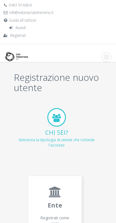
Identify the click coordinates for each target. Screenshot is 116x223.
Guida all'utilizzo (22, 20)
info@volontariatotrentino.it (31, 12)
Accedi (20, 27)
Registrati (18, 35)
